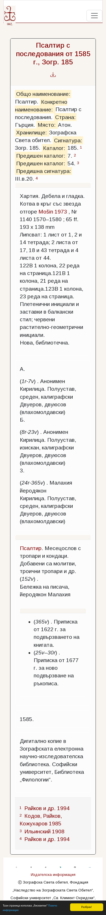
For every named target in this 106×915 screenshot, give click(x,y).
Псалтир (31, 548)
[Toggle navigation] (94, 15)
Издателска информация (53, 874)
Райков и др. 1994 (47, 808)
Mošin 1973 (52, 212)
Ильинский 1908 (44, 831)
